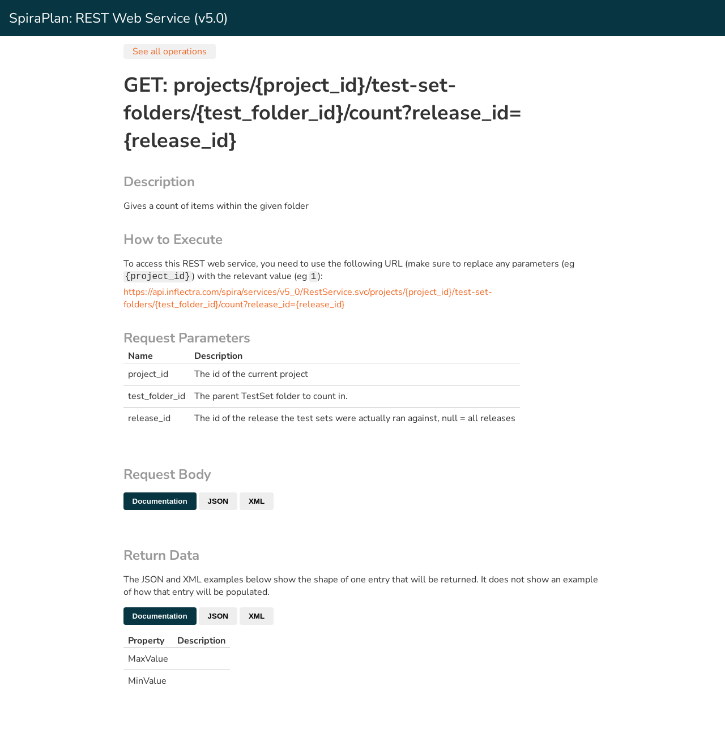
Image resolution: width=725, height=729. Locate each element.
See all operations (170, 51)
